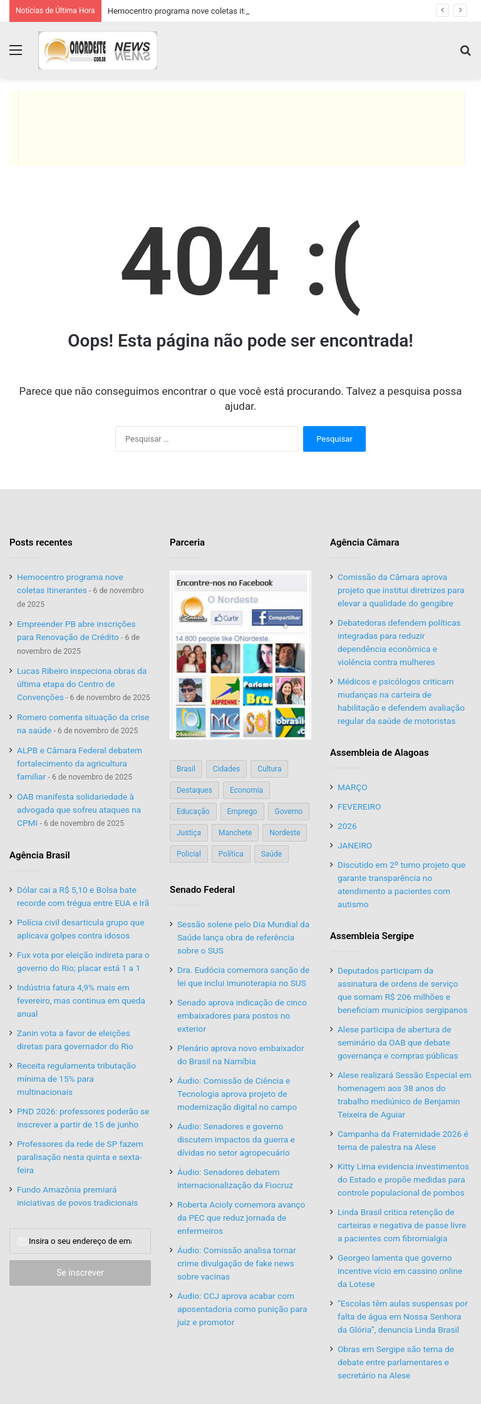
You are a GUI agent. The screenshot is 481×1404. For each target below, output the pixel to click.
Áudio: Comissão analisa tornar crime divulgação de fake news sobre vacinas (236, 1263)
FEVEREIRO (359, 806)
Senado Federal (202, 889)
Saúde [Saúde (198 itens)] (271, 854)
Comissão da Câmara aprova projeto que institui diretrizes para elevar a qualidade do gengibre (401, 590)
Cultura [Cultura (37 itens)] (269, 769)
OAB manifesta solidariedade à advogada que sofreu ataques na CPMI (79, 809)
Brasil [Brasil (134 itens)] (186, 769)
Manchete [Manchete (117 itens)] (235, 832)
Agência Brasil (39, 855)
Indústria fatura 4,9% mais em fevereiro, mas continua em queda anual (81, 1000)
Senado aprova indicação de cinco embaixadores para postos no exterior (242, 1015)
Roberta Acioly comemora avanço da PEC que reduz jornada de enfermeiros (241, 1217)
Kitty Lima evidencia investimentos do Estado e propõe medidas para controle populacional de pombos (403, 1179)
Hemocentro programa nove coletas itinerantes (193, 11)
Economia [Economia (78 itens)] (246, 790)
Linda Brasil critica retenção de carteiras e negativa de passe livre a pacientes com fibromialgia (402, 1225)
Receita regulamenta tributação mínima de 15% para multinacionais (76, 1079)
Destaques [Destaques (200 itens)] (194, 790)
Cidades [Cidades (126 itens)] (226, 769)
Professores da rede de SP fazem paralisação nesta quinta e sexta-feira (80, 1157)
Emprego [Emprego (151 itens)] (242, 811)
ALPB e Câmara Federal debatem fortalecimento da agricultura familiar (79, 763)
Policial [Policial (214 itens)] (189, 854)
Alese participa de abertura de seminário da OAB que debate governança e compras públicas (398, 1042)
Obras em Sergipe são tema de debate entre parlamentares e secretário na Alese (396, 1362)
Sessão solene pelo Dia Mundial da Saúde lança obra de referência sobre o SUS (243, 937)
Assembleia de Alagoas (379, 752)
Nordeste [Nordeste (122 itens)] (284, 832)
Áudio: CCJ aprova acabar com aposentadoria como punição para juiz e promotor (242, 1309)
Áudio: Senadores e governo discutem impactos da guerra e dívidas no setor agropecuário (236, 1139)
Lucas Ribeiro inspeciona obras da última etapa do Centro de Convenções (82, 684)
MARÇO (353, 787)
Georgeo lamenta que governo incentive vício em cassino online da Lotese (400, 1271)
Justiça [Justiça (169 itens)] (189, 832)
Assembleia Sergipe (372, 936)
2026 (347, 826)
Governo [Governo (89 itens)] (289, 811)
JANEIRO (355, 845)
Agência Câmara (365, 542)
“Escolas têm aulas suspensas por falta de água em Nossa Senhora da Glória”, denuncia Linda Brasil (403, 1316)
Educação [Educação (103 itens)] (193, 811)
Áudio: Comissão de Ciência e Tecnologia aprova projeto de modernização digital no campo (237, 1094)
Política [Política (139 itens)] (231, 854)
